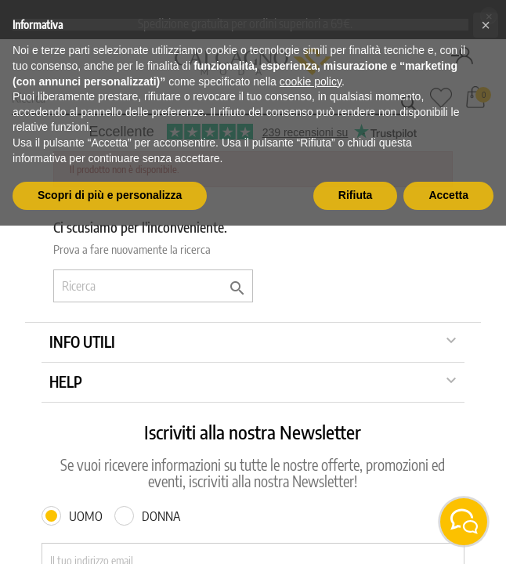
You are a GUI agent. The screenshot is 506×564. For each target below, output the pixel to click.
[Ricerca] (153, 285)
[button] (485, 25)
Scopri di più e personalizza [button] (110, 195)
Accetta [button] (448, 195)
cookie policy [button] (311, 81)
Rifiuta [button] (355, 195)
